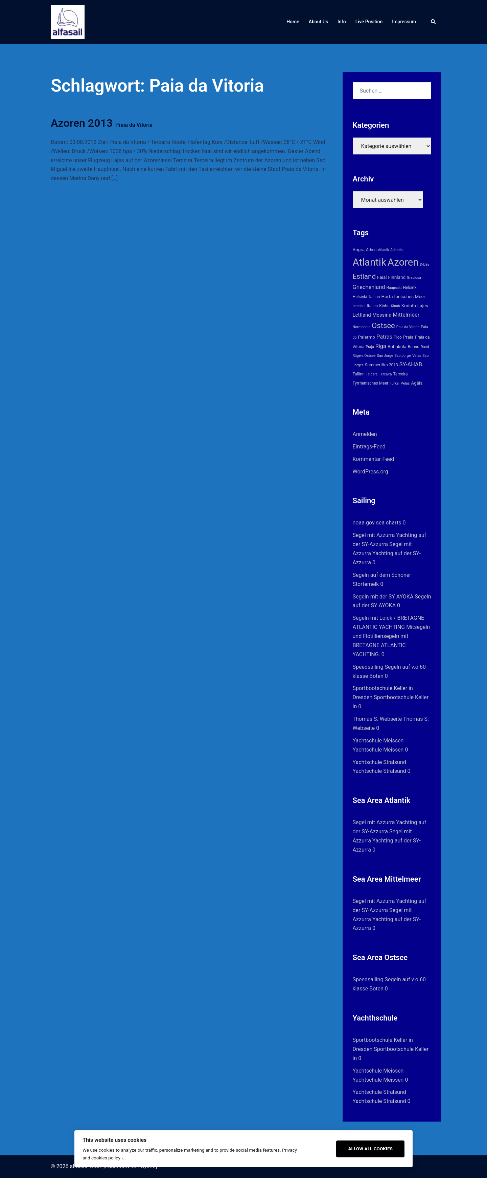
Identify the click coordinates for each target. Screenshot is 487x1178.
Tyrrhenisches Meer (371, 383)
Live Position (369, 21)
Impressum (404, 21)
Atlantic (396, 250)
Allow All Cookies (370, 1148)
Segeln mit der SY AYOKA (383, 596)
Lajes (422, 305)
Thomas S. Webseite (377, 719)
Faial (382, 277)
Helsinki (410, 287)
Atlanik (383, 250)
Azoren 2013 (102, 123)
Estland (364, 276)
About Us (318, 21)
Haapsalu (394, 288)
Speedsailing (368, 667)
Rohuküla (397, 346)
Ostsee (383, 325)
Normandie (362, 327)
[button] (433, 22)
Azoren (403, 262)
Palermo (366, 337)
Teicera (372, 374)
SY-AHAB (410, 364)
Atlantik (369, 262)
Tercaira (385, 374)
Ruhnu (413, 346)
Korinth (408, 305)
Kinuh (395, 306)
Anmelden (365, 434)
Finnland (396, 277)
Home (292, 21)
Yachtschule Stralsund (379, 762)
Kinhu (384, 305)
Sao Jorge (385, 355)
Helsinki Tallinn (366, 296)
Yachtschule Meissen (378, 740)
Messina (382, 315)
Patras (384, 337)
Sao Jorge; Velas (407, 355)
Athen (371, 249)
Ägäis (416, 383)
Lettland (362, 315)
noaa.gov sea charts (377, 522)
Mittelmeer (406, 315)
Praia (408, 337)
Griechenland (369, 287)
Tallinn (359, 374)
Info (342, 21)
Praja (370, 347)
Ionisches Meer (409, 296)
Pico (398, 337)
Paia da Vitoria (408, 327)
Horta (387, 296)
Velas (405, 383)
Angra (359, 249)
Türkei (394, 383)
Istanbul (359, 306)
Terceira (400, 374)
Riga (380, 346)
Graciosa (414, 277)
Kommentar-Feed (373, 459)
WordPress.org (370, 471)
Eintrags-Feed (369, 446)
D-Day (425, 264)
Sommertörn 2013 (381, 365)
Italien (372, 305)
